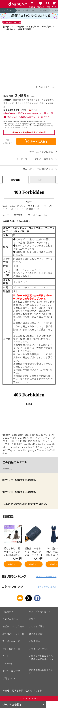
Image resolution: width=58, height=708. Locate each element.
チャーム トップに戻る (41, 151)
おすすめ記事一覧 (11, 648)
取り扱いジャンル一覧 (13, 633)
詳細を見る (12, 564)
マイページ (7, 663)
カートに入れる (36, 141)
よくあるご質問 (36, 626)
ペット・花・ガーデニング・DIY (32, 10)
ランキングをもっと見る (46, 576)
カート (5, 656)
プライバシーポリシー (40, 648)
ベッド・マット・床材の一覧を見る (34, 159)
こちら (38, 690)
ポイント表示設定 (11, 671)
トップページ (8, 10)
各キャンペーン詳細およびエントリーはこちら (28, 117)
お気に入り (8, 143)
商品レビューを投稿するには (38, 169)
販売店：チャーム (45, 86)
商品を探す (7, 611)
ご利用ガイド (8, 678)
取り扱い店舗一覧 (11, 641)
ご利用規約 (34, 641)
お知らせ (33, 618)
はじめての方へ (36, 633)
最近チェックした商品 (13, 626)
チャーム (7, 468)
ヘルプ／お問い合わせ (40, 611)
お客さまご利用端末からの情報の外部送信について (41, 659)
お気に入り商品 (10, 618)
